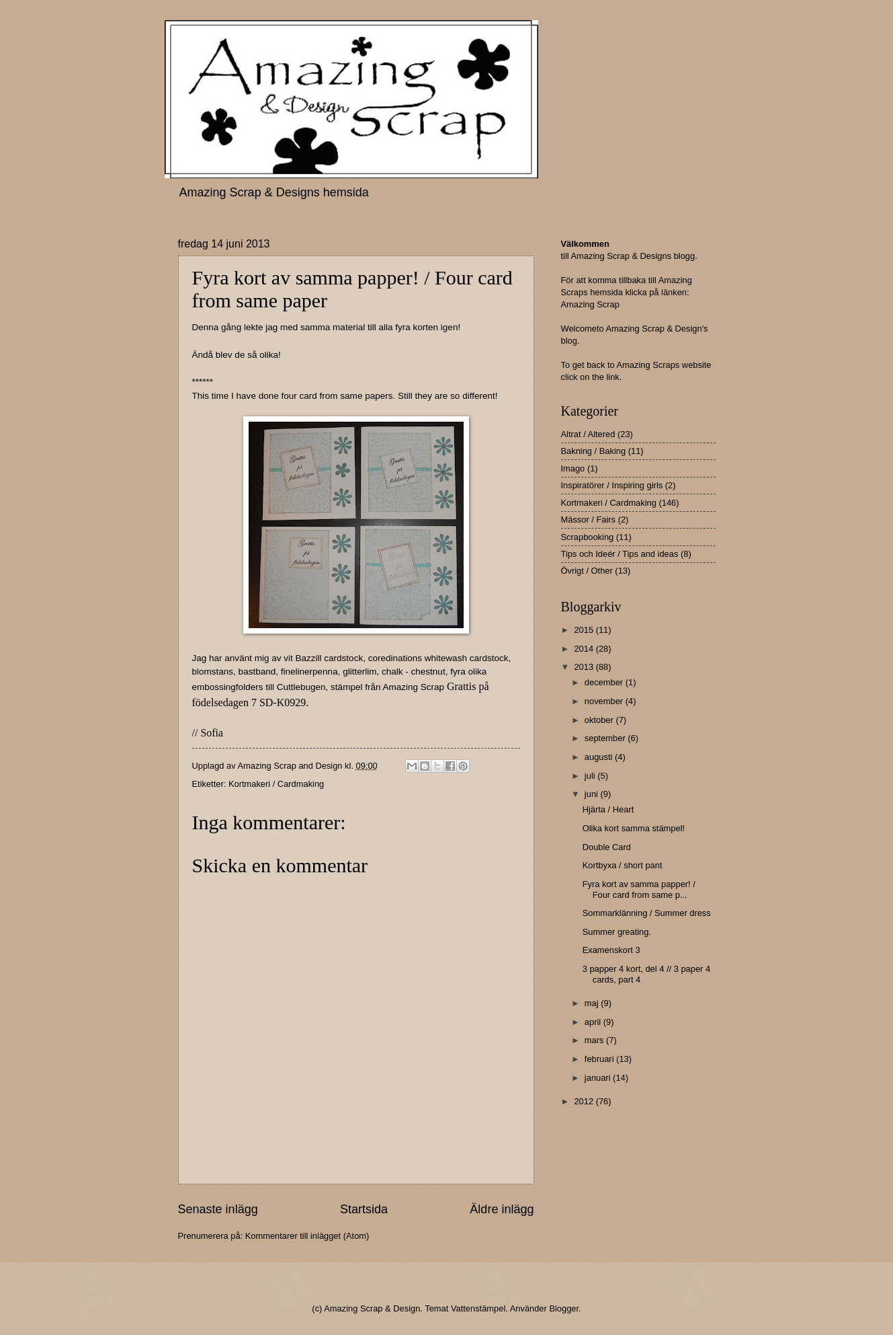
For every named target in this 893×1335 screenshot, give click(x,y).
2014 (584, 649)
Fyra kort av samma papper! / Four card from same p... (639, 889)
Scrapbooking (587, 537)
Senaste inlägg (218, 1209)
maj (593, 1003)
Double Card (607, 847)
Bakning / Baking (593, 451)
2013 (584, 667)
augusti (600, 757)
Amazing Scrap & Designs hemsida (274, 192)
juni (593, 794)
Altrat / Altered (588, 434)
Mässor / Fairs (588, 519)
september (606, 738)
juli (591, 776)
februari (600, 1059)
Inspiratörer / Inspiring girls (612, 485)
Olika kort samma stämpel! (634, 828)
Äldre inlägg (502, 1209)
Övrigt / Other (587, 571)
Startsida (364, 1209)
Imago (573, 468)
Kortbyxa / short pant (623, 865)
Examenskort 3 (611, 950)
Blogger (564, 1308)
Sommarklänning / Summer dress (647, 913)
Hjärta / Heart (608, 809)
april (594, 1022)
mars (595, 1040)
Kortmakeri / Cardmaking (276, 784)
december (605, 682)
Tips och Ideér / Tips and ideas (620, 554)
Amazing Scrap (590, 304)
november (605, 701)
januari (599, 1078)
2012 (584, 1101)
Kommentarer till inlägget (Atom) (307, 1236)
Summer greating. (617, 932)
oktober (600, 720)
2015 (584, 630)
